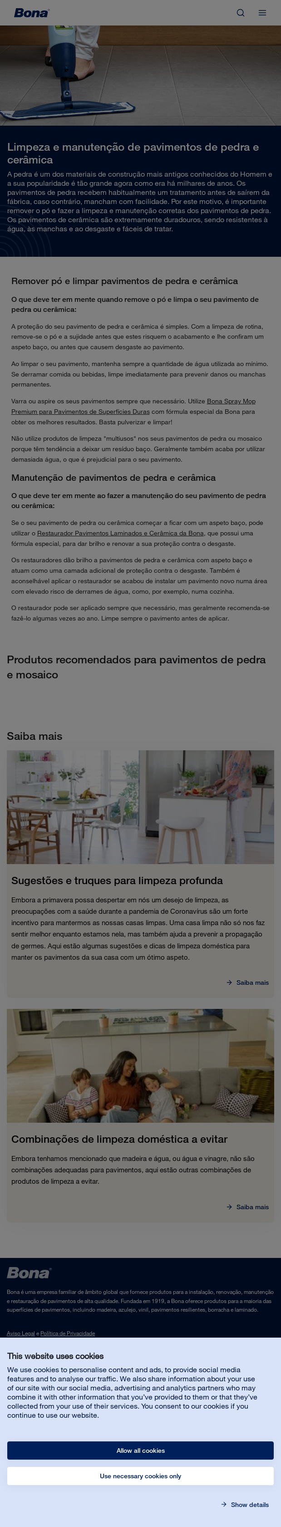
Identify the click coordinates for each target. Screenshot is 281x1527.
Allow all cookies (141, 1450)
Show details (249, 1505)
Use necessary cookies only (140, 1476)
